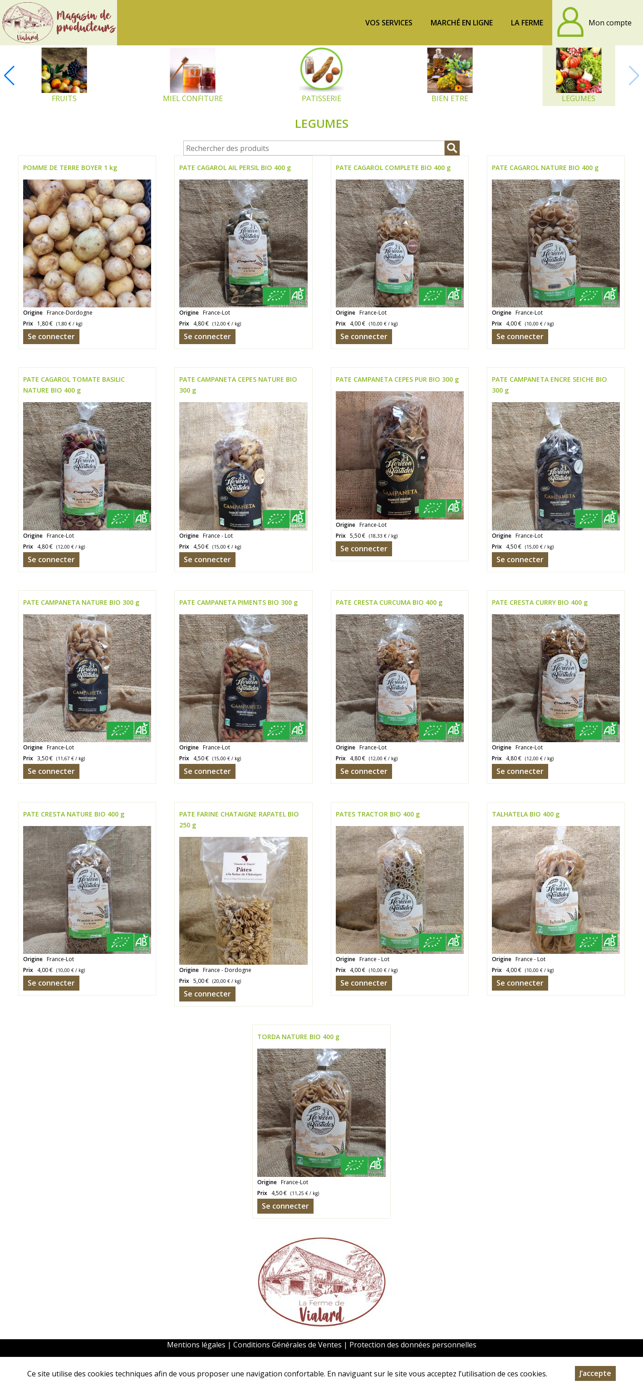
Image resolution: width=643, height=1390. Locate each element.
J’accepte (595, 1373)
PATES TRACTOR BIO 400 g (378, 814)
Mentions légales (196, 1345)
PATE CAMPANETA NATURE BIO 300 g (81, 602)
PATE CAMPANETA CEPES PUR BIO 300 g (397, 379)
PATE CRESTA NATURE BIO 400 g (73, 814)
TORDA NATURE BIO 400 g (298, 1036)
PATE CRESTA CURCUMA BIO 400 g (389, 602)
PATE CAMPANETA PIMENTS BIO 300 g (238, 602)
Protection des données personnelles (412, 1345)
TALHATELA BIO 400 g (526, 814)
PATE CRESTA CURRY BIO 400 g (540, 602)
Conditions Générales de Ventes (288, 1345)
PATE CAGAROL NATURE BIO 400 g (545, 167)
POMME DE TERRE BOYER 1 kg (70, 167)
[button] (9, 75)
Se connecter (51, 336)
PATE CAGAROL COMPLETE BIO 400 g (393, 167)
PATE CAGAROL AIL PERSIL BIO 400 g (235, 167)
